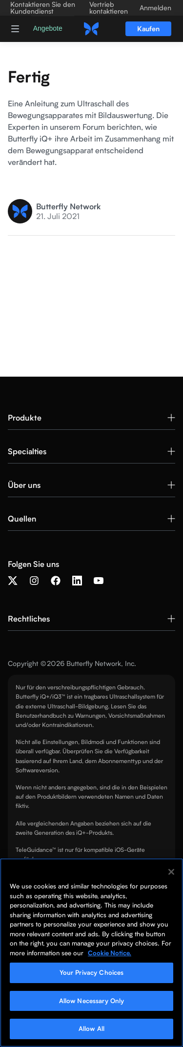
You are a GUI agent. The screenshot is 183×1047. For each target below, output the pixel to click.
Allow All (91, 1028)
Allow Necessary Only (91, 1001)
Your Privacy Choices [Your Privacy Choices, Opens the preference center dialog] (92, 972)
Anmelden (155, 7)
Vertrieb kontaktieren (108, 8)
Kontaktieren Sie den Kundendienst (42, 8)
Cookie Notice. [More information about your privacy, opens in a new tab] (109, 953)
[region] (91, 952)
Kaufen (148, 28)
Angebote (47, 28)
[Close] (171, 872)
